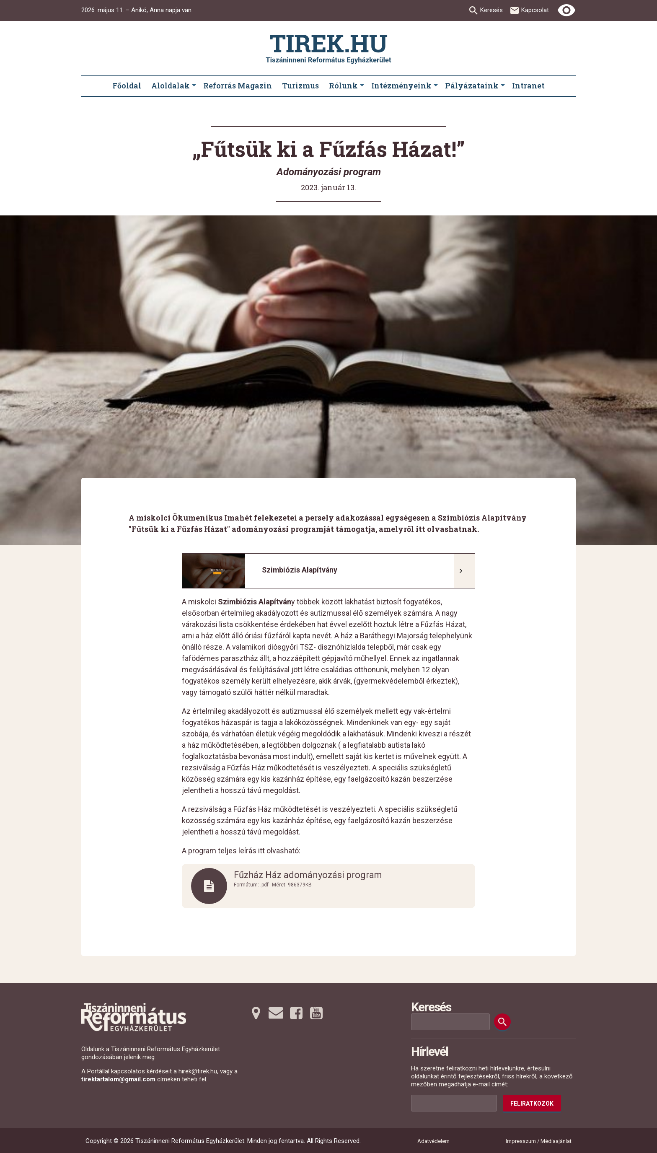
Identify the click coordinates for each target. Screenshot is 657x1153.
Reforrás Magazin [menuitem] (237, 85)
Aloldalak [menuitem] (170, 85)
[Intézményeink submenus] (436, 86)
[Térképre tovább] (256, 1013)
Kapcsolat (535, 10)
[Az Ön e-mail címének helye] (454, 1103)
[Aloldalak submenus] (194, 86)
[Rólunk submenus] (362, 86)
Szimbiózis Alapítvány (299, 570)
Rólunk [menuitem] (343, 85)
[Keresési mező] (450, 1021)
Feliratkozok (532, 1103)
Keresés (491, 10)
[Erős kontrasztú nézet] (566, 10)
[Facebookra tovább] (296, 1013)
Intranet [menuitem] (528, 85)
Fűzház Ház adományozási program (308, 875)
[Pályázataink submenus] (503, 86)
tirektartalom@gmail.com (118, 1079)
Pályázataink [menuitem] (472, 85)
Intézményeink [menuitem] (401, 85)
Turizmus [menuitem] (300, 85)
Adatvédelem (433, 1141)
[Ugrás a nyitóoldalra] (328, 49)
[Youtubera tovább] (316, 1013)
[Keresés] (502, 1021)
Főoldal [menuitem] (126, 85)
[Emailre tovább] (276, 1013)
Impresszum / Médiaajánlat (539, 1141)
